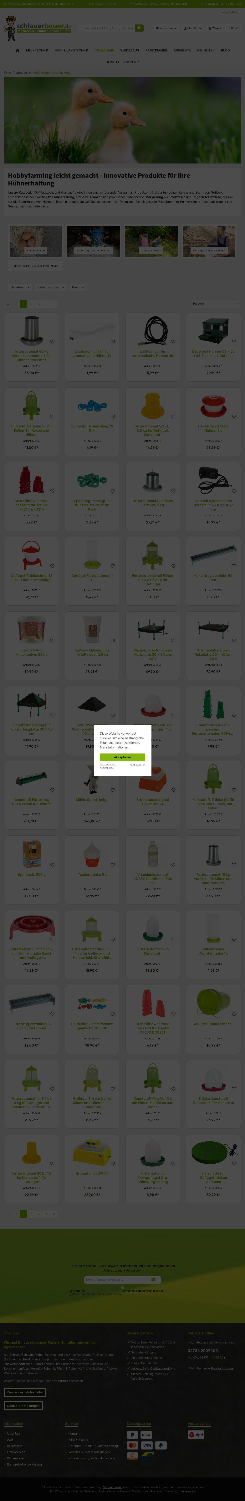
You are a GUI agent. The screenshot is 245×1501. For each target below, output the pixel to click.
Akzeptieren (122, 757)
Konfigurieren (137, 765)
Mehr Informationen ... (115, 747)
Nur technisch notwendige (108, 766)
